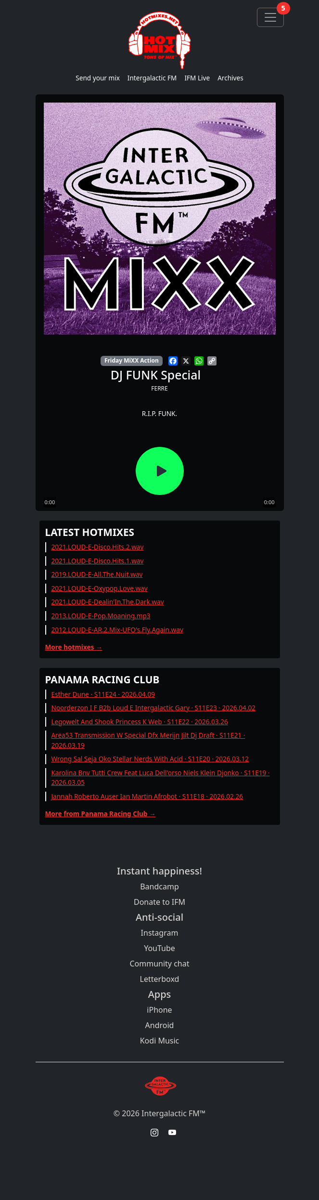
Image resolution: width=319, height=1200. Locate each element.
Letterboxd (159, 979)
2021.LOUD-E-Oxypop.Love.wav (99, 588)
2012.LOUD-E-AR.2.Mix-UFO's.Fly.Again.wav (117, 629)
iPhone (159, 1009)
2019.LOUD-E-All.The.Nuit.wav (96, 574)
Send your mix (98, 77)
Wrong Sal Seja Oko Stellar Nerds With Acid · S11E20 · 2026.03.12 (150, 758)
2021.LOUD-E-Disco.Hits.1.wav (97, 560)
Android (159, 1025)
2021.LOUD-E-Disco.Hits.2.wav (97, 546)
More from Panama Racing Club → (100, 813)
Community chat (159, 963)
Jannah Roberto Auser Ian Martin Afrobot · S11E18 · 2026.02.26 (147, 796)
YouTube (159, 948)
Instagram (160, 932)
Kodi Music (159, 1040)
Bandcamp (159, 886)
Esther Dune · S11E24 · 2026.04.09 (103, 694)
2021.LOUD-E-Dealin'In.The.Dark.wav (107, 601)
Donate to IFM (159, 902)
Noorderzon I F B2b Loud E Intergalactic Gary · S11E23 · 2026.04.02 (153, 707)
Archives (230, 77)
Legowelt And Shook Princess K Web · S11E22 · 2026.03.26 (139, 721)
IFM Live (197, 77)
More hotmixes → (73, 647)
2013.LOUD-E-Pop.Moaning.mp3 (100, 615)
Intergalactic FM (152, 77)
